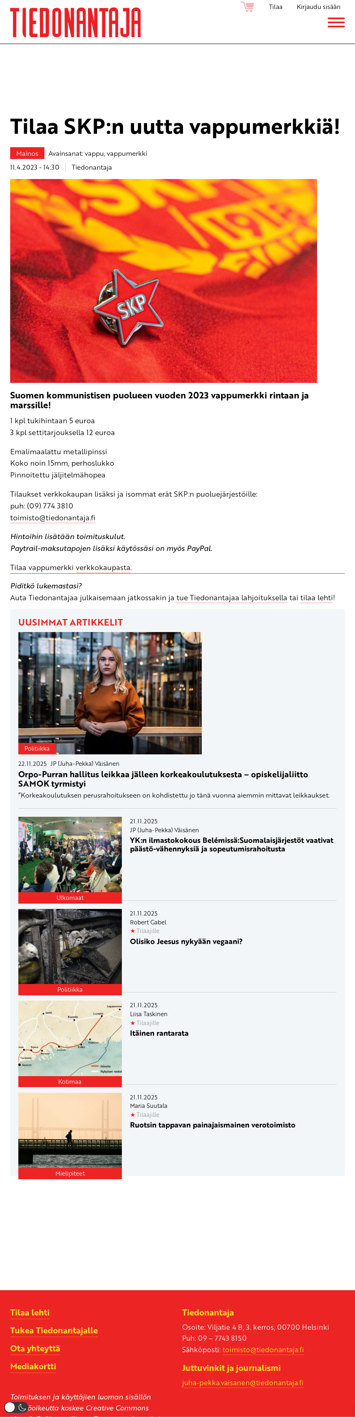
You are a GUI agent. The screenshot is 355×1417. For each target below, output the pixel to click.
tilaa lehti (316, 597)
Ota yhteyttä (35, 1348)
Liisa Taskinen (149, 1014)
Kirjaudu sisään (318, 6)
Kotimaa (70, 1081)
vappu (94, 153)
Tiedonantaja (92, 167)
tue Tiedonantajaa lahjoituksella (231, 597)
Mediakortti (33, 1366)
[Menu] (336, 22)
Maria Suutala (149, 1105)
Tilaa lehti (30, 1312)
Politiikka (37, 748)
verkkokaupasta (103, 567)
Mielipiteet (70, 1173)
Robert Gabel (148, 922)
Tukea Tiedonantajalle (54, 1330)
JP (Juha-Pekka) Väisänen (85, 763)
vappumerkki (127, 153)
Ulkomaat (70, 897)
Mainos (27, 153)
